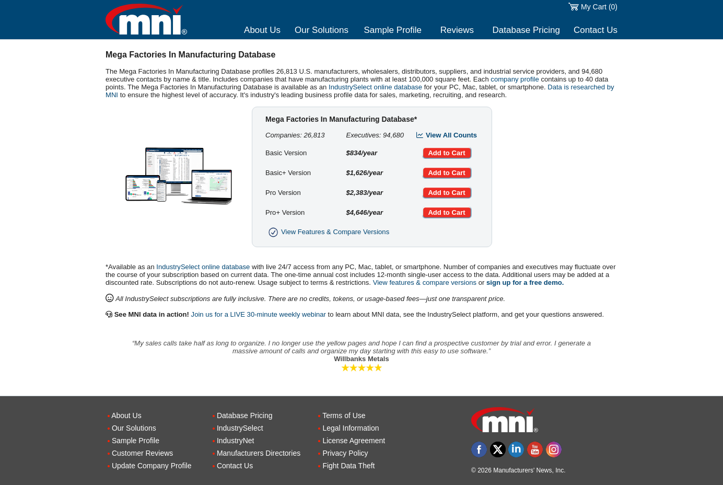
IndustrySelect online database (375, 87)
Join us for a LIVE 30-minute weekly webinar (258, 314)
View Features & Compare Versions (327, 232)
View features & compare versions (424, 282)
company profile (515, 79)
